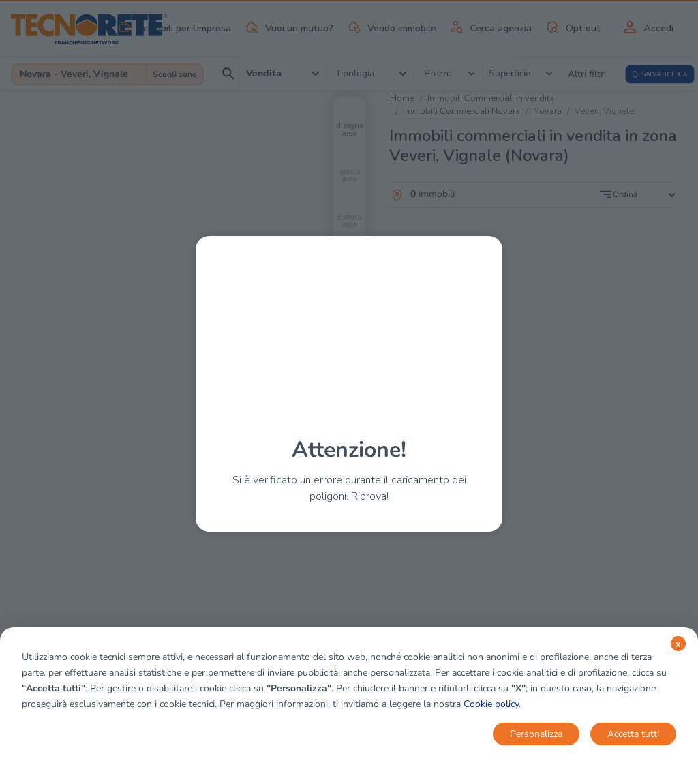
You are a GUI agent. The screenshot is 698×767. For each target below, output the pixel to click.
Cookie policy (491, 703)
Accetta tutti (633, 733)
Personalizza (536, 733)
